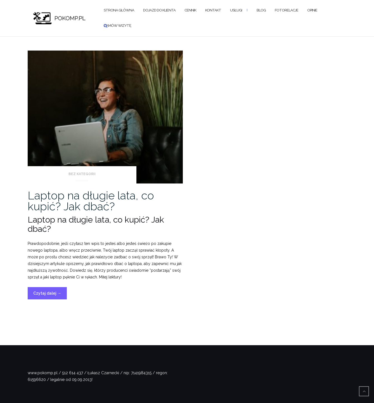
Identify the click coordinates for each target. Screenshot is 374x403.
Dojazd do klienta (159, 10)
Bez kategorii (82, 174)
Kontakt (213, 10)
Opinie (312, 10)
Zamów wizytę (117, 25)
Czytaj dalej (50, 294)
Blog (261, 10)
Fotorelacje (286, 10)
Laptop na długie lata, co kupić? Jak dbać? (91, 201)
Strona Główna (119, 10)
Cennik (190, 10)
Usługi (236, 10)
